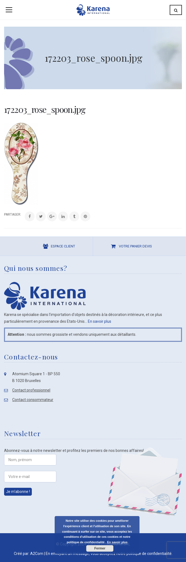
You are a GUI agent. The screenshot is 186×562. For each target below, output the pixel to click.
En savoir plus (99, 321)
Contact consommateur (32, 400)
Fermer (100, 548)
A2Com (36, 553)
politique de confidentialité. (149, 553)
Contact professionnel (31, 390)
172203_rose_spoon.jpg (44, 109)
